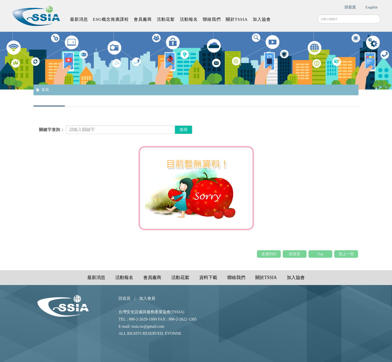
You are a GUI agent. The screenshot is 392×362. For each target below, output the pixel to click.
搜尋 (375, 19)
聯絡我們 (212, 19)
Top (320, 254)
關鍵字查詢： (51, 130)
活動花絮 (166, 19)
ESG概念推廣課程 (111, 19)
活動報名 (189, 19)
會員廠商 (143, 19)
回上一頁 (346, 254)
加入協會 (262, 19)
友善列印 (269, 254)
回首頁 (350, 7)
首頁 (45, 90)
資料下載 (208, 277)
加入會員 (147, 298)
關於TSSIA (237, 19)
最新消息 (79, 19)
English (372, 7)
